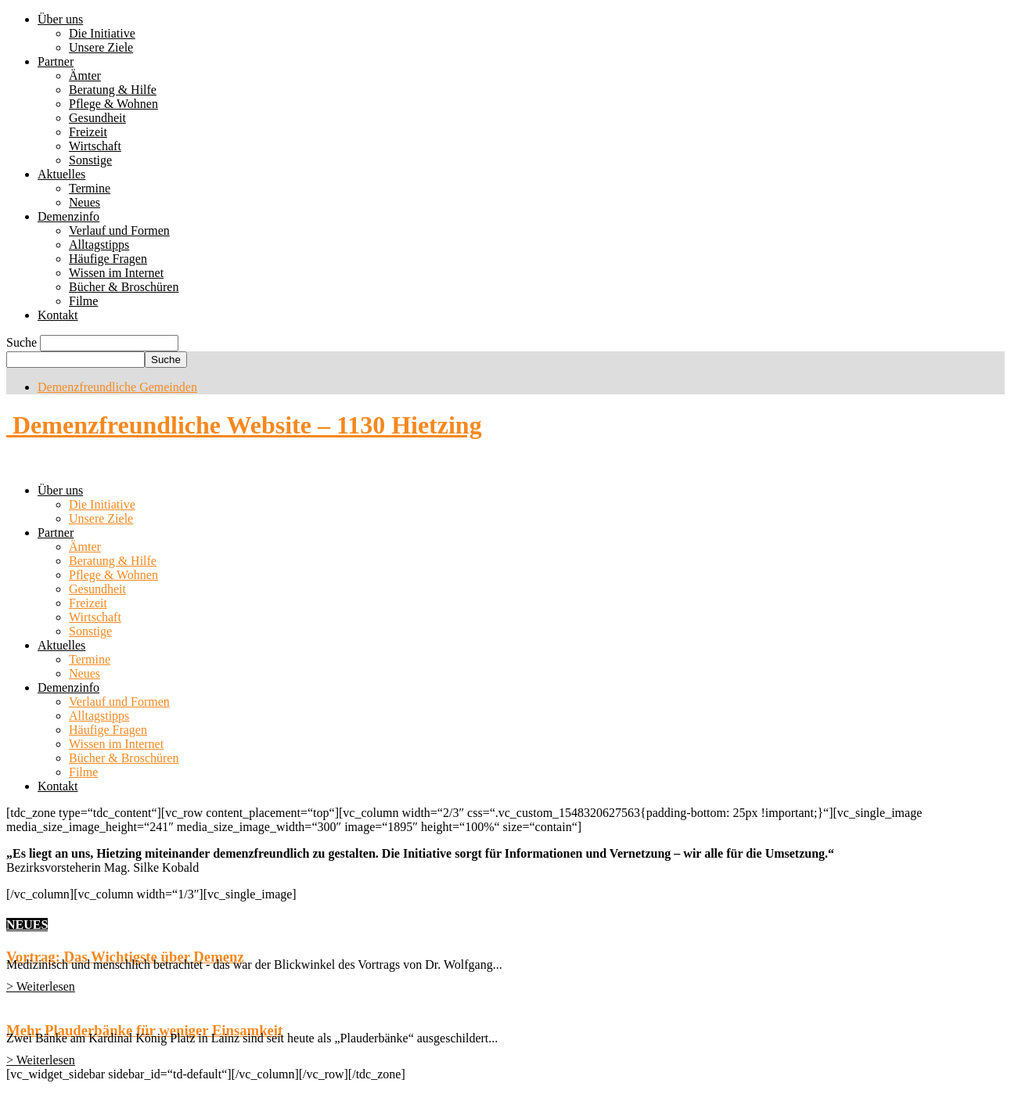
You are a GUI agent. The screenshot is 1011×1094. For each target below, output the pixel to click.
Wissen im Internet (116, 272)
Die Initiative (102, 33)
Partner (56, 61)
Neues (84, 202)
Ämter (85, 75)
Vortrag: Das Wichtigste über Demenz (125, 956)
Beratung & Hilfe (113, 89)
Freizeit (88, 132)
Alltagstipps (99, 244)
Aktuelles (61, 174)
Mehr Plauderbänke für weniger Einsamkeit (144, 1030)
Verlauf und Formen (119, 230)
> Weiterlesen (40, 986)
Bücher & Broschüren (123, 286)
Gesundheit (97, 117)
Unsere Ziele (101, 47)
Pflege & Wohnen (113, 103)
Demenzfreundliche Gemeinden (117, 387)
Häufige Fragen (108, 258)
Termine (89, 188)
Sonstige (90, 160)
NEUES (27, 924)
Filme (83, 301)
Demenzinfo (68, 216)
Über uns (60, 19)
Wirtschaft (95, 146)
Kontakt (58, 315)
